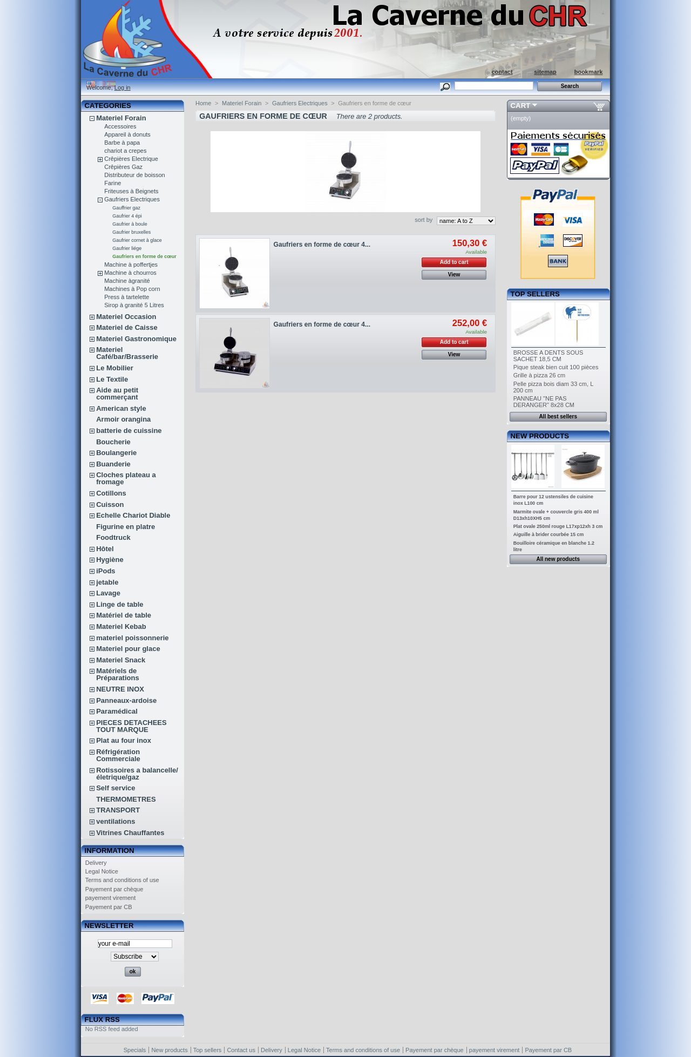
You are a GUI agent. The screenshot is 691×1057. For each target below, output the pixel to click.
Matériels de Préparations (117, 674)
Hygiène (110, 559)
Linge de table (119, 604)
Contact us (241, 1050)
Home (203, 103)
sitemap (545, 72)
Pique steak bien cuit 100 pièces (556, 367)
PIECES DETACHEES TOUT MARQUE (131, 726)
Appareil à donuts (127, 134)
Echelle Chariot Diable (133, 515)
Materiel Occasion (126, 317)
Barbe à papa (122, 142)
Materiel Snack (120, 660)
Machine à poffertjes (131, 264)
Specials (135, 1050)
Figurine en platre (125, 527)
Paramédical (117, 711)
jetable (107, 582)
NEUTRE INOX (120, 689)
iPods (105, 571)
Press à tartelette (126, 297)
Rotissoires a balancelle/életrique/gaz (137, 773)
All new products (558, 559)
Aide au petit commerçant (117, 393)
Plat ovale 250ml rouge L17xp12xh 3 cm (558, 526)
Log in (122, 87)
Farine (112, 183)
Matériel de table (123, 615)
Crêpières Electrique (131, 158)
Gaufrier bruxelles (131, 232)
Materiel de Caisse (126, 327)
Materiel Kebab (121, 626)
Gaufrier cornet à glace (137, 240)
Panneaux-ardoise (126, 700)
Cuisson (110, 504)
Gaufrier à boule (129, 224)
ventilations (115, 821)
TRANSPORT (118, 810)
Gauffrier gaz (126, 208)
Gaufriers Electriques (132, 199)
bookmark (588, 72)
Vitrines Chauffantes (130, 833)
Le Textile (112, 379)
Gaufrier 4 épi (127, 216)
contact (501, 72)
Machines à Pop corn (132, 289)
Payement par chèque (114, 889)
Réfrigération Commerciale (118, 755)
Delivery (96, 862)
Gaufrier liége (126, 248)
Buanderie (113, 464)
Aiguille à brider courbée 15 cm (548, 534)
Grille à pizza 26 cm (539, 375)
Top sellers (535, 294)
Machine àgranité (127, 280)
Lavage (108, 593)
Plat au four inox (123, 740)
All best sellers (558, 416)
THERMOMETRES (126, 799)
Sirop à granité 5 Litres (134, 305)
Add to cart (454, 262)
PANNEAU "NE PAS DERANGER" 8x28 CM (543, 401)
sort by (423, 219)
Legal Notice (101, 871)
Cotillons (111, 493)
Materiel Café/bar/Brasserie (127, 353)
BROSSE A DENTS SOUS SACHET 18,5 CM (548, 355)
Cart (521, 105)
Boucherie (113, 442)
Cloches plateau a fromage (126, 478)
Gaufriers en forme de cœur (144, 256)
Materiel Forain (121, 118)
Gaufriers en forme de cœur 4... (322, 244)
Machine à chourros (130, 272)
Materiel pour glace (128, 649)
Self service (115, 788)
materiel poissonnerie (132, 638)
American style (121, 408)
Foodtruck (113, 537)
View (454, 274)
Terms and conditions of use (122, 880)
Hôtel (105, 549)
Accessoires (120, 126)
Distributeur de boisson (134, 175)
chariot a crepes (125, 150)
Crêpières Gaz (123, 167)
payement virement (110, 898)
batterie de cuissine (128, 430)
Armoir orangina (123, 419)
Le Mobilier (114, 368)
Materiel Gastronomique (136, 339)
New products (540, 436)
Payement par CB (108, 907)
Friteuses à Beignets (131, 191)
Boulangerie (116, 453)
